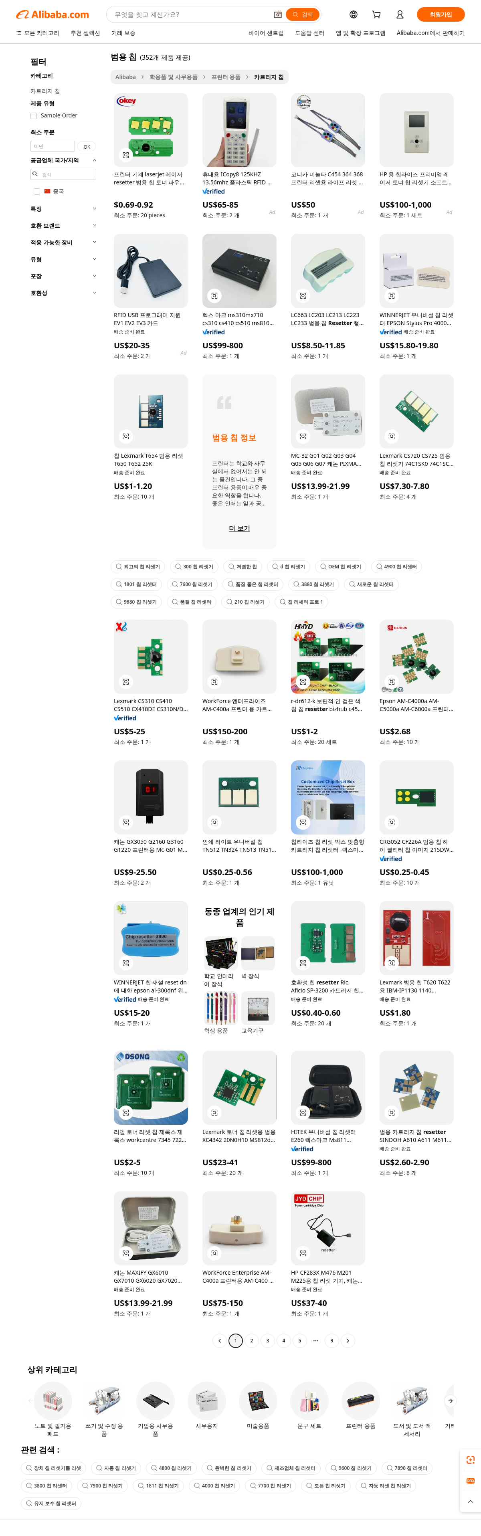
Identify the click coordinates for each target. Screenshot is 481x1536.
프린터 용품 (226, 77)
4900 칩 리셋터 (396, 566)
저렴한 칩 (242, 566)
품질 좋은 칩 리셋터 (253, 584)
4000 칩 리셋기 (214, 1485)
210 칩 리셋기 (245, 601)
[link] (470, 1459)
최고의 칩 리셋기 (138, 566)
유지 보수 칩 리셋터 (51, 1503)
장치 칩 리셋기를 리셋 (53, 1468)
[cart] (378, 15)
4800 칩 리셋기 (171, 1468)
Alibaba (125, 77)
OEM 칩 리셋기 (340, 566)
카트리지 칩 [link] (269, 77)
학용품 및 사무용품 (173, 77)
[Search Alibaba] (191, 14)
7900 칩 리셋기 (102, 1485)
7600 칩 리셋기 (192, 584)
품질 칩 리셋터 (191, 601)
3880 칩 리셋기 (313, 584)
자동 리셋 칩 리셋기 (386, 1485)
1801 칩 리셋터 (136, 584)
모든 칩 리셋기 (326, 1485)
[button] (278, 14)
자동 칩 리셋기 (115, 1468)
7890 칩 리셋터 (407, 1468)
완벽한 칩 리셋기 (229, 1468)
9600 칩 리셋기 (351, 1468)
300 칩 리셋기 (194, 566)
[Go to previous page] (219, 1341)
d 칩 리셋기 (288, 566)
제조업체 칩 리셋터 (291, 1468)
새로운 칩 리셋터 (371, 584)
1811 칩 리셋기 (158, 1485)
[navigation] (61, 699)
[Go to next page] (348, 1341)
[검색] (302, 14)
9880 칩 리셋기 (136, 601)
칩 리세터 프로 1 (301, 601)
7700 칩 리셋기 (270, 1485)
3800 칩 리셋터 (46, 1485)
